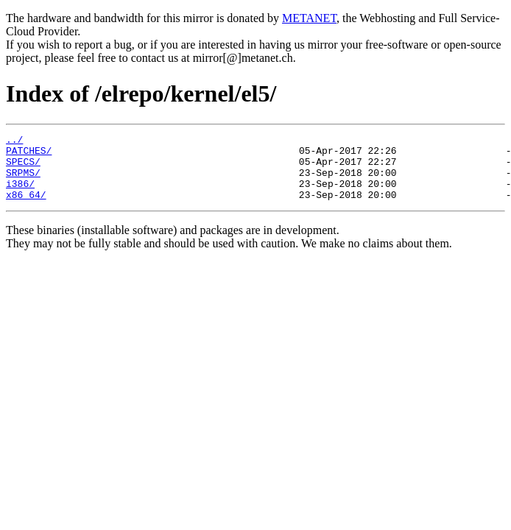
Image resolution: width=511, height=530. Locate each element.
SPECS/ (23, 167)
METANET (309, 18)
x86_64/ (26, 207)
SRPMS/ (23, 181)
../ (14, 141)
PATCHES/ (29, 154)
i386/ (20, 194)
